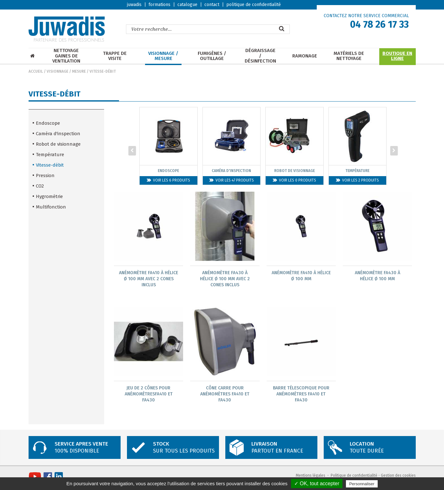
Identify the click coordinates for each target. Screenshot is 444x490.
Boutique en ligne (397, 56)
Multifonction (51, 207)
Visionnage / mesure (163, 56)
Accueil (36, 71)
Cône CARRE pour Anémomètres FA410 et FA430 (224, 394)
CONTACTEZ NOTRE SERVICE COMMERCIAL (366, 15)
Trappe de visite (115, 56)
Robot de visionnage (58, 144)
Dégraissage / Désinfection (260, 56)
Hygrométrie (49, 196)
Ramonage (304, 56)
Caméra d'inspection (58, 133)
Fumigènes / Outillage (212, 56)
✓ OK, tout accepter (316, 483)
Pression (45, 175)
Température (50, 154)
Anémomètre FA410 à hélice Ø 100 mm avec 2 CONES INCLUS (148, 279)
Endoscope (48, 123)
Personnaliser (361, 483)
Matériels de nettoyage (349, 56)
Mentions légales (310, 476)
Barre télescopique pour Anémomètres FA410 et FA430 (301, 394)
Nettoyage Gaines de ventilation (66, 56)
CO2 (40, 186)
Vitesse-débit (102, 71)
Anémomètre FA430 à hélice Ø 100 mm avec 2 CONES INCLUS (225, 279)
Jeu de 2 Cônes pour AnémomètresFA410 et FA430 (149, 394)
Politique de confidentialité (354, 476)
